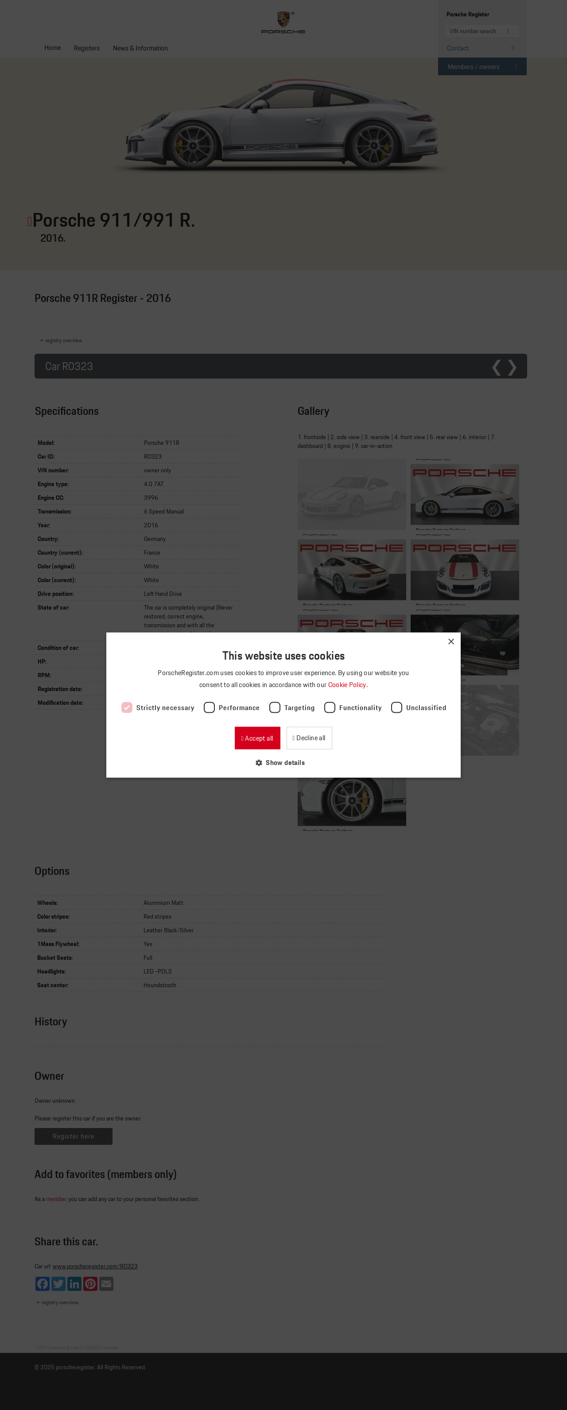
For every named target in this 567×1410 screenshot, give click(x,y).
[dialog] (283, 705)
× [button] (450, 641)
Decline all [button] (310, 737)
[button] (283, 762)
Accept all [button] (258, 738)
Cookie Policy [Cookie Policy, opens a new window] (348, 684)
